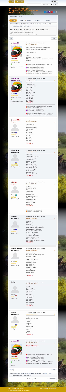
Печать (54, 38)
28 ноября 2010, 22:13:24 (31, 250)
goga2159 (15, 43)
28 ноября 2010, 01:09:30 (31, 218)
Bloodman (15, 150)
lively (14, 312)
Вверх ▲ (56, 388)
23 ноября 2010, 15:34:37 (31, 121)
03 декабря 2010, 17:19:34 (31, 342)
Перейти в (29, 378)
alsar (14, 282)
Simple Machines (20, 388)
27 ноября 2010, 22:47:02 (31, 183)
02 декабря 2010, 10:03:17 (31, 283)
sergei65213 (16, 120)
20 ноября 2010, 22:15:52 (31, 80)
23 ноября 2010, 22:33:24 (31, 151)
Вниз (11, 38)
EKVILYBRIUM (17, 248)
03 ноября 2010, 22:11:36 (31, 44)
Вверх (11, 369)
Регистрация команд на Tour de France (35, 43)
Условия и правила (49, 388)
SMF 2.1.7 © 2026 (12, 388)
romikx (14, 216)
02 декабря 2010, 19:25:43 (31, 314)
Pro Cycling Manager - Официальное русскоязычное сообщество (23, 10)
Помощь (42, 388)
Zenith (14, 182)
